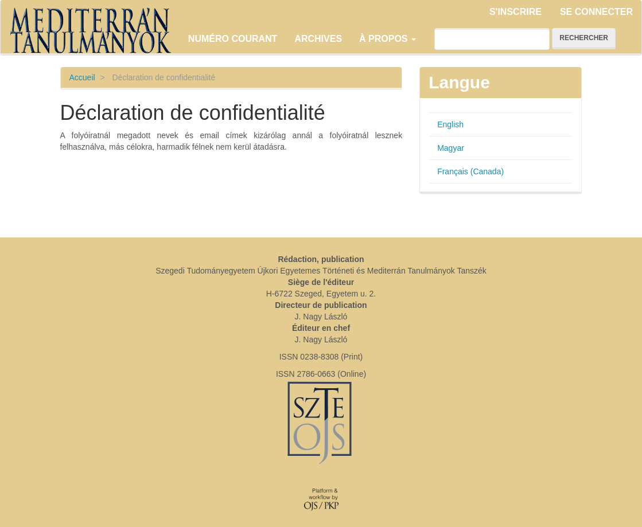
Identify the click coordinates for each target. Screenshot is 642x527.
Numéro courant (233, 39)
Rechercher (583, 38)
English (450, 124)
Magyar (450, 148)
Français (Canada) (470, 171)
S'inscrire (515, 12)
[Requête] (492, 39)
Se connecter (596, 12)
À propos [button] (387, 39)
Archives (318, 39)
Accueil (82, 77)
